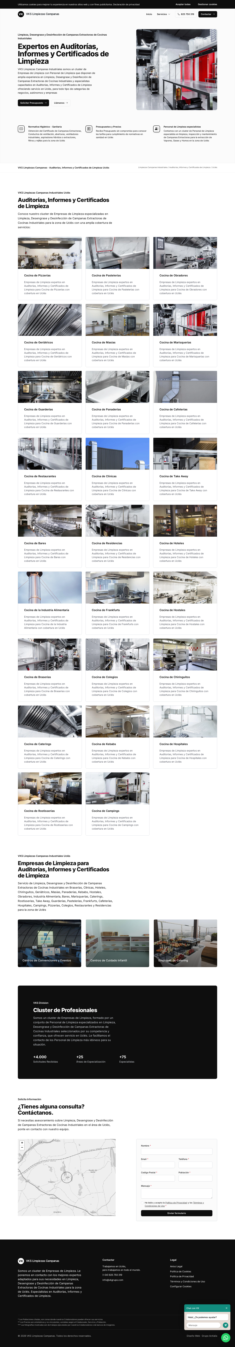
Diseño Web (193, 1335)
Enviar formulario (176, 1213)
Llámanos (61, 102)
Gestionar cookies (207, 4)
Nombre (146, 1145)
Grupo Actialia (209, 1335)
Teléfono (184, 1159)
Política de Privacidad (176, 1202)
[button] (67, 1177)
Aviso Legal (176, 1266)
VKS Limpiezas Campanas (38, 14)
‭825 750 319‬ (186, 14)
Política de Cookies (180, 1271)
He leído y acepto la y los (174, 1204)
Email (144, 1159)
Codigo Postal (149, 1172)
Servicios (163, 14)
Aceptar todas (183, 4)
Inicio (149, 14)
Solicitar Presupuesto (33, 102)
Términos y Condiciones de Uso (187, 1281)
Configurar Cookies (180, 1286)
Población (184, 1172)
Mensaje (146, 1186)
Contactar (208, 14)
